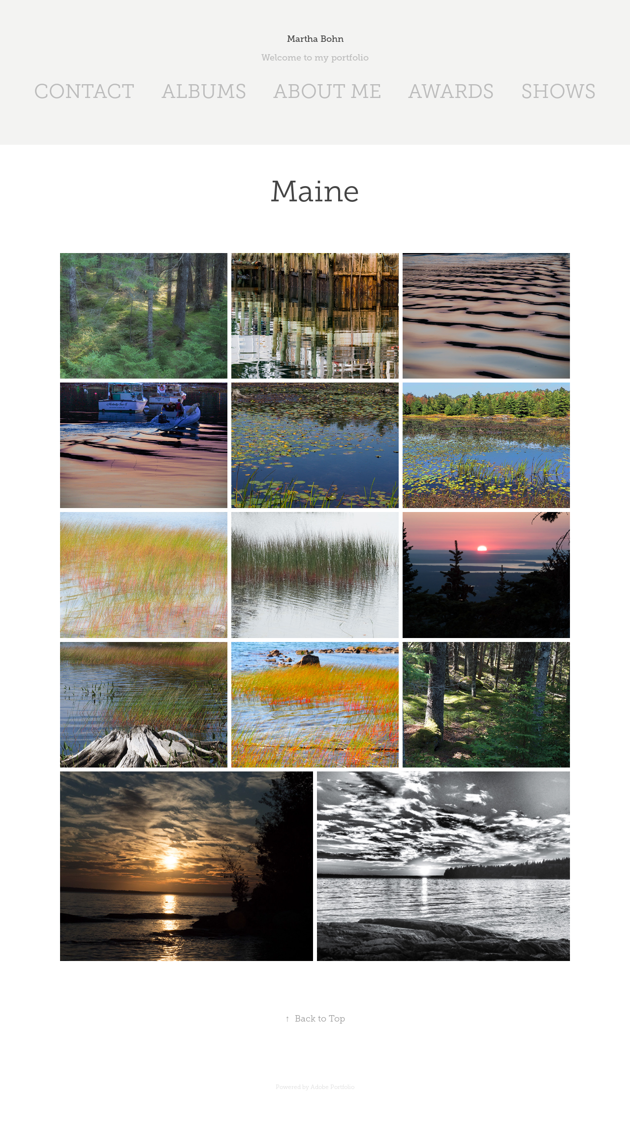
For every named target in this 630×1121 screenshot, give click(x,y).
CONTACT (84, 91)
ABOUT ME (327, 91)
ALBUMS (204, 91)
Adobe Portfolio (332, 1087)
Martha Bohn (315, 39)
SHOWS (558, 91)
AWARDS (451, 91)
